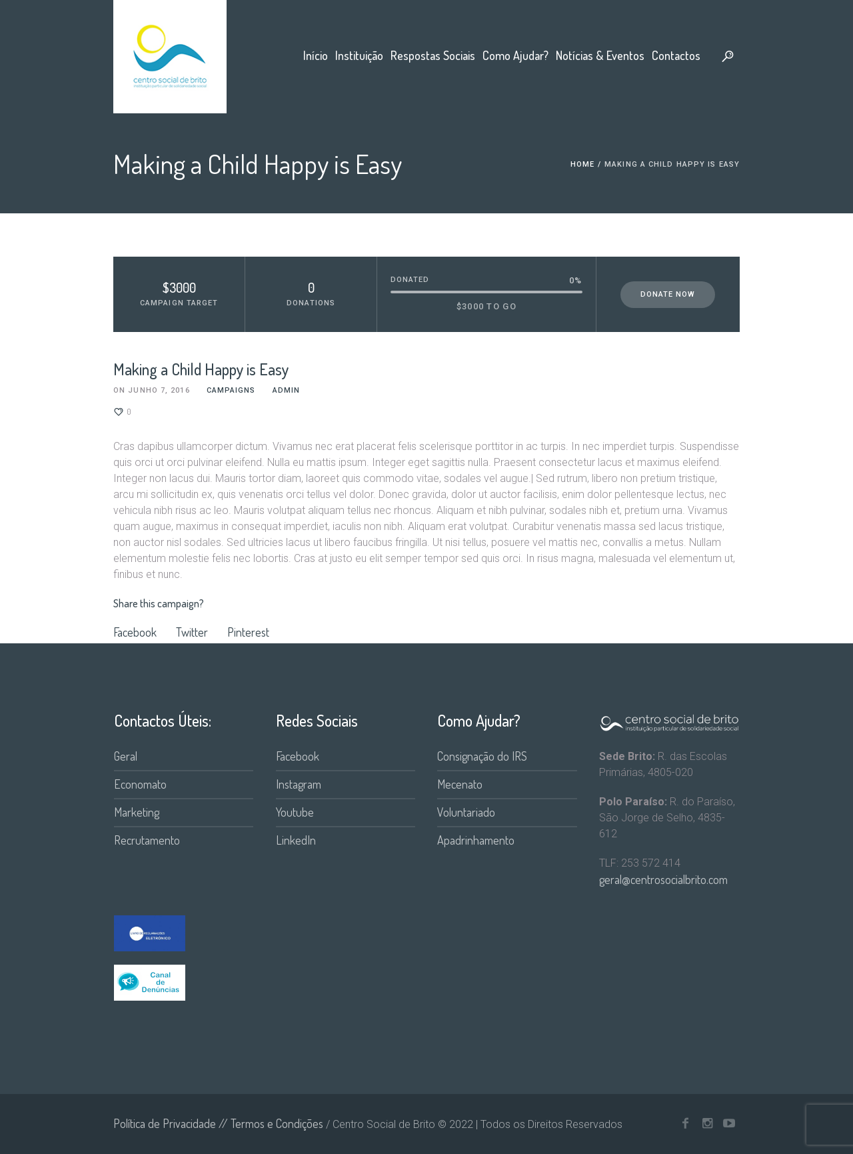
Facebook (135, 632)
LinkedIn (296, 840)
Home (582, 164)
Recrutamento (147, 840)
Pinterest (248, 632)
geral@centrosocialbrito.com (663, 879)
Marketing (136, 812)
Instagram (298, 784)
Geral (125, 756)
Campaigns (231, 390)
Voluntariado (466, 812)
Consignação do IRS (482, 756)
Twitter (192, 632)
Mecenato (459, 784)
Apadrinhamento (475, 840)
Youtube (295, 812)
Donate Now (667, 294)
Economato (140, 784)
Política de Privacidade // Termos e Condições (218, 1123)
